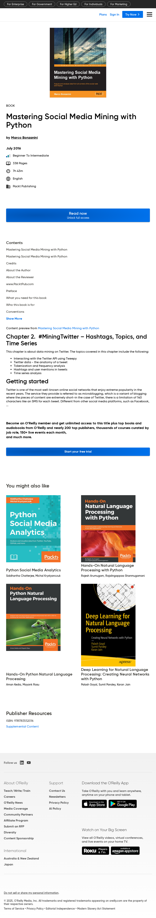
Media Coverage (16, 809)
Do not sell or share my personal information (31, 893)
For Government (42, 4)
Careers (9, 797)
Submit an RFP (14, 826)
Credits (11, 263)
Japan (8, 864)
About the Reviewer (20, 277)
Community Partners (18, 814)
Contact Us (57, 791)
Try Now (132, 14)
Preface (11, 291)
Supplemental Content (22, 726)
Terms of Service (14, 908)
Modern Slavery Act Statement (96, 908)
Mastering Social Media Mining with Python (36, 249)
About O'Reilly (16, 783)
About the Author (18, 270)
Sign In (114, 14)
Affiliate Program (16, 820)
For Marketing (118, 4)
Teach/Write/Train (17, 791)
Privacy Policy (59, 803)
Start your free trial (78, 452)
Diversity (10, 832)
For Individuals (93, 4)
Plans (103, 14)
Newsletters (57, 797)
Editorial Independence (60, 908)
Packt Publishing (24, 186)
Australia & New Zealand (21, 858)
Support (56, 783)
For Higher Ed (68, 4)
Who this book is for (20, 304)
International (15, 850)
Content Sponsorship (19, 838)
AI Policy (55, 809)
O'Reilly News (13, 803)
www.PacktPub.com (20, 284)
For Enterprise (15, 4)
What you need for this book (26, 297)
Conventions (15, 311)
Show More (14, 318)
